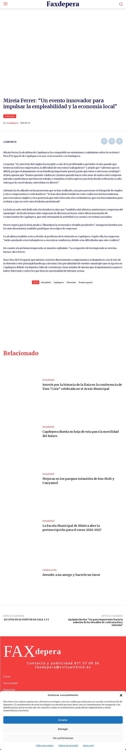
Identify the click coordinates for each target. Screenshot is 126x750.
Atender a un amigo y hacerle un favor (71, 575)
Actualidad (48, 380)
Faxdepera (12, 123)
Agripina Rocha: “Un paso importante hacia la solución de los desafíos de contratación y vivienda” (95, 622)
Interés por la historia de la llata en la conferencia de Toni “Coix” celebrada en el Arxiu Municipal (82, 387)
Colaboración (49, 570)
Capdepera (59, 282)
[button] (121, 695)
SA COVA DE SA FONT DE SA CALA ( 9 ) (26, 619)
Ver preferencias (63, 738)
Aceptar (63, 720)
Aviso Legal (88, 745)
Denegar (63, 729)
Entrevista (9, 116)
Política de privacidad (68, 745)
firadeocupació (85, 282)
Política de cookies (44, 745)
